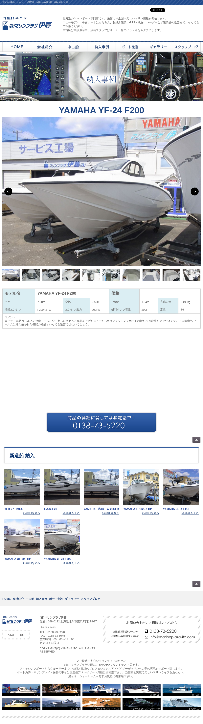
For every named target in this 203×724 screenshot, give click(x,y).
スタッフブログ (90, 598)
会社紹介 (18, 598)
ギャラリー (72, 598)
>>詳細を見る (31, 513)
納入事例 (41, 598)
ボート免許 (56, 598)
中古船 (30, 598)
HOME (6, 598)
